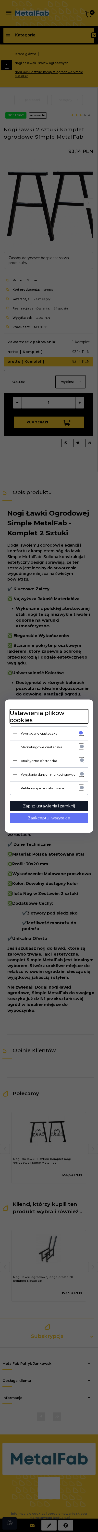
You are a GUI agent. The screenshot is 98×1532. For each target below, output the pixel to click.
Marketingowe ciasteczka (41, 747)
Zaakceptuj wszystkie (49, 818)
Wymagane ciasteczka (39, 733)
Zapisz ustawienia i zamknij (49, 806)
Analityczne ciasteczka (39, 760)
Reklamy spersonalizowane (42, 788)
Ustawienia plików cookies (37, 716)
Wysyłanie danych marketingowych (49, 774)
